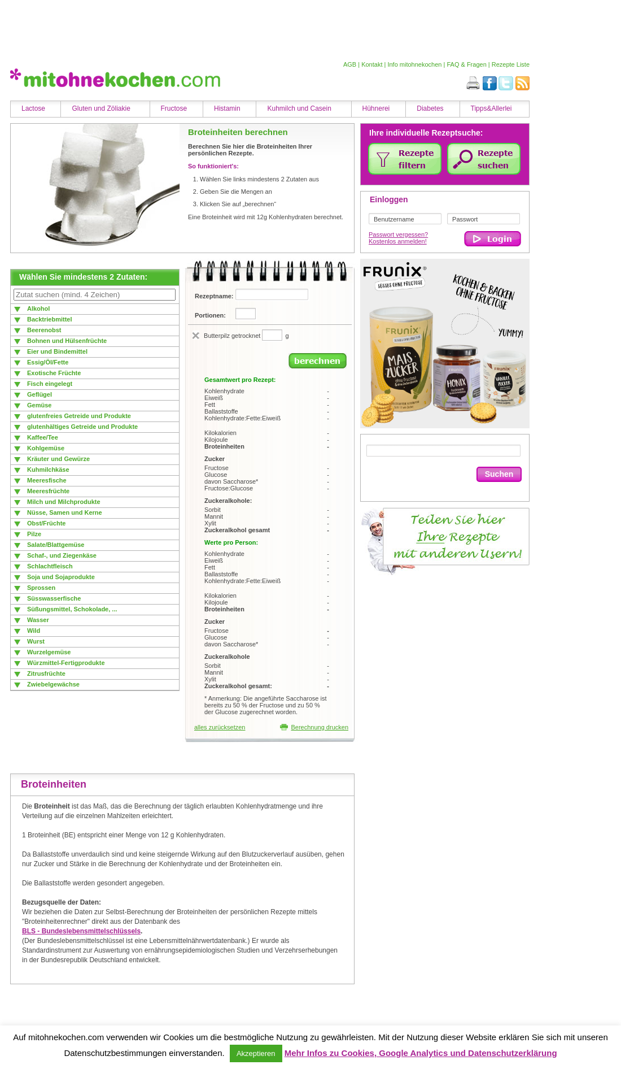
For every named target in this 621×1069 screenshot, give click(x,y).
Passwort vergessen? (398, 234)
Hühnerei (376, 108)
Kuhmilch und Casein (299, 108)
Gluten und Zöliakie (101, 108)
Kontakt (371, 64)
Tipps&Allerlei (491, 108)
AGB (349, 64)
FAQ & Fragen (466, 64)
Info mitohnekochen (414, 64)
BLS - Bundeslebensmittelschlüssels (81, 931)
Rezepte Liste (511, 64)
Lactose (33, 108)
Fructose (174, 108)
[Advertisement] (267, 30)
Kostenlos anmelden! (398, 241)
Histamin (227, 108)
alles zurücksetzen (220, 727)
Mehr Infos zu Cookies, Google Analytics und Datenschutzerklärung (421, 1053)
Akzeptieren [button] (256, 1053)
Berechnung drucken (314, 727)
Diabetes (430, 108)
